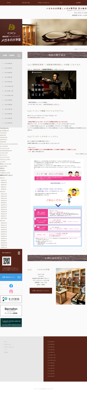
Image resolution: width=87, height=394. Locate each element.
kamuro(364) (3, 135)
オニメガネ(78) (4, 146)
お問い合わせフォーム (8, 277)
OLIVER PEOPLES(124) (6, 150)
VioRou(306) (3, 141)
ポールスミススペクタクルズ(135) (8, 144)
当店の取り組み (26, 2)
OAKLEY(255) (3, 137)
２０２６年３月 (8, 72)
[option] (43, 32)
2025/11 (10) (4, 196)
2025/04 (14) (4, 211)
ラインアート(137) (4, 157)
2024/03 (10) (4, 242)
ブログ (61, 2)
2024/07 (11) (4, 234)
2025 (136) (2, 191)
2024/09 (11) (4, 229)
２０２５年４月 (8, 123)
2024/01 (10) (4, 247)
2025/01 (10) (4, 218)
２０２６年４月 (8, 68)
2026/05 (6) (3, 180)
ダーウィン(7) (3, 155)
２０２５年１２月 (9, 86)
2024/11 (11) (4, 225)
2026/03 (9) (3, 184)
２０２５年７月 (8, 109)
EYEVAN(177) (3, 139)
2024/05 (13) (4, 238)
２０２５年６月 (8, 113)
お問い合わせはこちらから (40, 290)
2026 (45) (2, 177)
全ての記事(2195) (4, 130)
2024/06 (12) (4, 236)
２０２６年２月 (8, 77)
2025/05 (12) (4, 209)
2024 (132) (2, 220)
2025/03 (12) (4, 213)
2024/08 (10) (4, 231)
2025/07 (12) (4, 204)
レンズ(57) (2, 161)
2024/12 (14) (4, 222)
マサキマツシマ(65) (5, 159)
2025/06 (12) (4, 207)
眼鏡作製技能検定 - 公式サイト (52, 104)
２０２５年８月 (8, 104)
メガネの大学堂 (42, 388)
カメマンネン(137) (4, 148)
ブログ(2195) (3, 132)
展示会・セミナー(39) (5, 163)
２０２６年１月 (8, 81)
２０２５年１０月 (9, 95)
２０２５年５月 (8, 118)
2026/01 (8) (3, 189)
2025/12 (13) (4, 193)
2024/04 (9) (3, 240)
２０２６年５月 (8, 63)
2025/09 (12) (4, 200)
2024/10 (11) (4, 227)
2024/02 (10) (4, 245)
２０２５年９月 (8, 100)
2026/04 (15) (4, 182)
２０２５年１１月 (9, 91)
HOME (8, 2)
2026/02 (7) (3, 186)
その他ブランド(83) (5, 172)
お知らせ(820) (3, 166)
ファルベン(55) (4, 152)
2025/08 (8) (3, 202)
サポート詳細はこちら (81, 153)
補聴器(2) (2, 168)
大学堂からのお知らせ (43, 2)
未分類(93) (2, 170)
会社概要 (78, 2)
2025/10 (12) (4, 198)
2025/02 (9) (3, 216)
